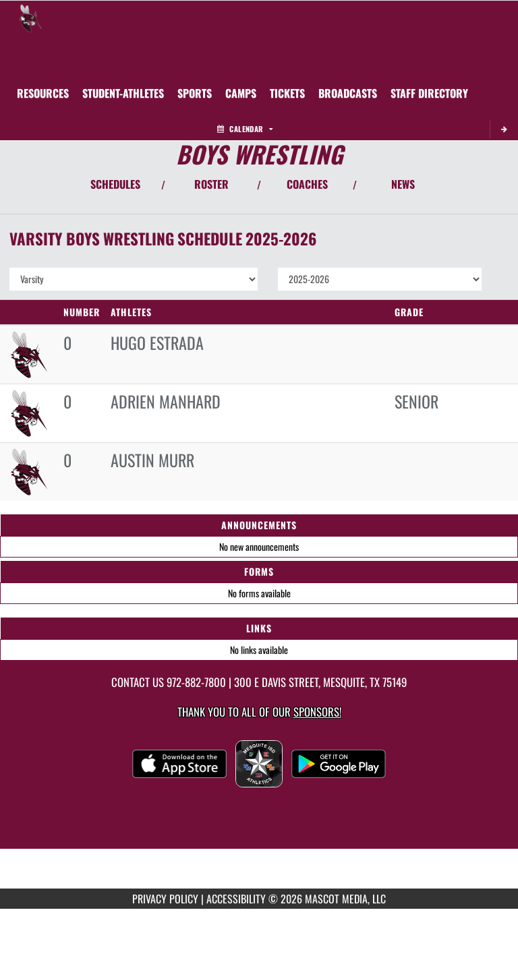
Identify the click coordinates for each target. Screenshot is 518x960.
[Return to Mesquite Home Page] (30, 17)
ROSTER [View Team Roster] (211, 184)
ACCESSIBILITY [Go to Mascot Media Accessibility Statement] (236, 899)
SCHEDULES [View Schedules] (115, 184)
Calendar (244, 128)
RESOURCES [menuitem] (43, 93)
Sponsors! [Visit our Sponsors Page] (317, 711)
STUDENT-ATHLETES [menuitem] (123, 93)
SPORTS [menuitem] (194, 93)
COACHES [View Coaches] (307, 184)
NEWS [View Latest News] (403, 184)
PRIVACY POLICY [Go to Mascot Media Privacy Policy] (165, 899)
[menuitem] (241, 93)
